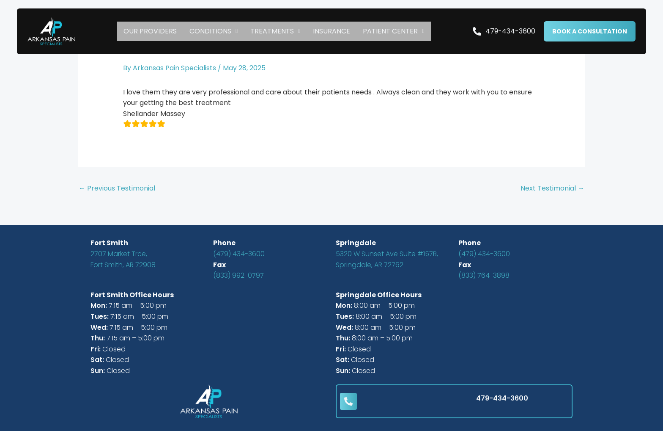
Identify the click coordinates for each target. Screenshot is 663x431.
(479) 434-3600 (239, 254)
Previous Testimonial (117, 188)
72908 (145, 265)
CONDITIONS (213, 31)
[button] (213, 31)
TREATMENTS (275, 31)
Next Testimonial (552, 188)
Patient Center (393, 31)
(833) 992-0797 (238, 275)
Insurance (331, 31)
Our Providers (150, 31)
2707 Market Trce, (118, 254)
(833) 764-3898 (484, 275)
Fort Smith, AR (112, 265)
